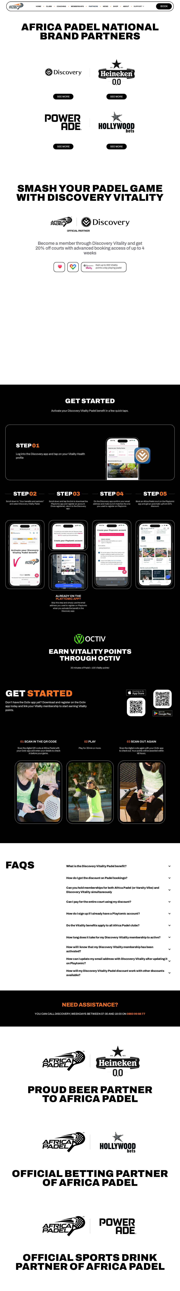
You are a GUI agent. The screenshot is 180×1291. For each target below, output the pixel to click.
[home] (16, 6)
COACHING (61, 6)
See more (63, 96)
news (105, 6)
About (126, 6)
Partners (93, 6)
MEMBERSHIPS (77, 6)
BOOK (164, 6)
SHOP (115, 6)
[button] (139, 6)
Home (38, 6)
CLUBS (49, 6)
